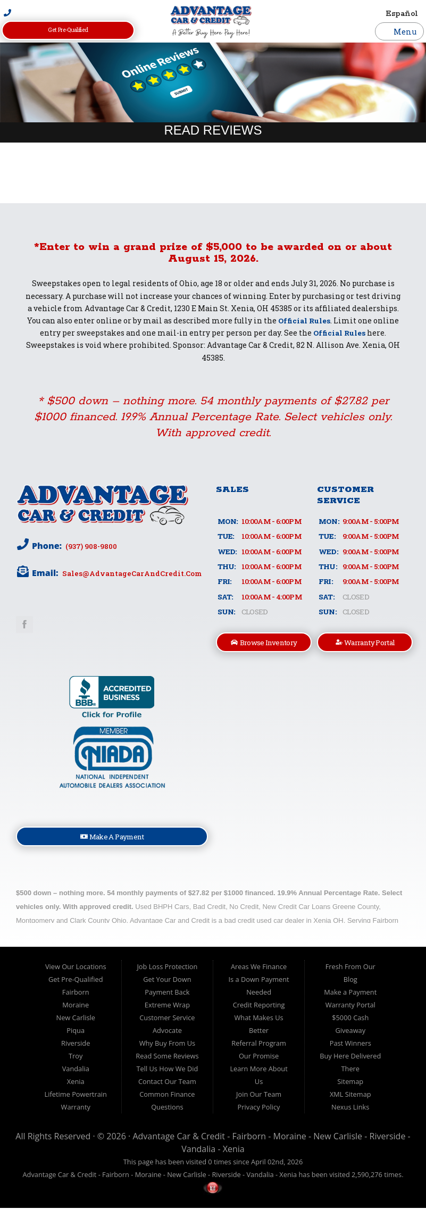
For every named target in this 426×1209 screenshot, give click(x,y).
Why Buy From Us (167, 1044)
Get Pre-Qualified (68, 30)
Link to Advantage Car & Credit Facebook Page (24, 624)
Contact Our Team (167, 1083)
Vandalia (75, 1070)
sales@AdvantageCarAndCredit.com (132, 573)
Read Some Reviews (167, 1057)
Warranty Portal (365, 643)
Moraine (75, 1006)
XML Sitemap (350, 1095)
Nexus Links (350, 1108)
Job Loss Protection (167, 968)
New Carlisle (75, 1019)
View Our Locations (75, 968)
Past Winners (350, 1044)
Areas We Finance (259, 968)
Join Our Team (258, 1095)
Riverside (75, 1044)
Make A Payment (112, 837)
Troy (75, 1057)
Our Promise (259, 1057)
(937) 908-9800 (91, 546)
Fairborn (75, 993)
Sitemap (350, 1083)
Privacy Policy (259, 1108)
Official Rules (304, 320)
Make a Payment (350, 993)
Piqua (75, 1032)
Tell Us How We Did (167, 1070)
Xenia (76, 1083)
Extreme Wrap (167, 1006)
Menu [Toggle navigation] (399, 31)
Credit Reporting (259, 1006)
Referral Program (258, 1044)
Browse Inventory (264, 643)
